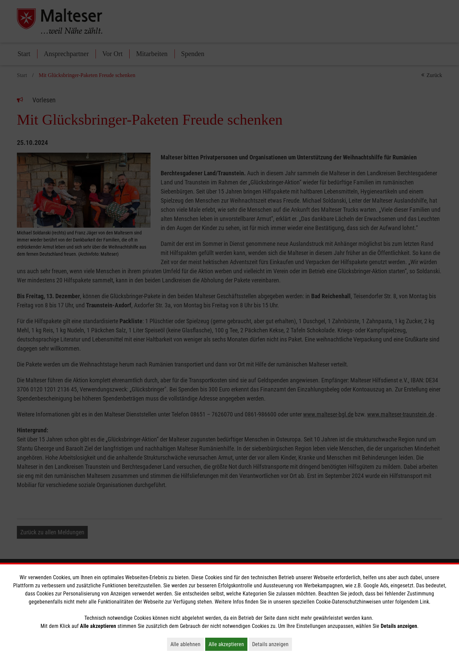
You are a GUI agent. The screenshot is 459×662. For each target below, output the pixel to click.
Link (424, 602)
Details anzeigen (272, 644)
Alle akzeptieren (228, 644)
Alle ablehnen (187, 644)
